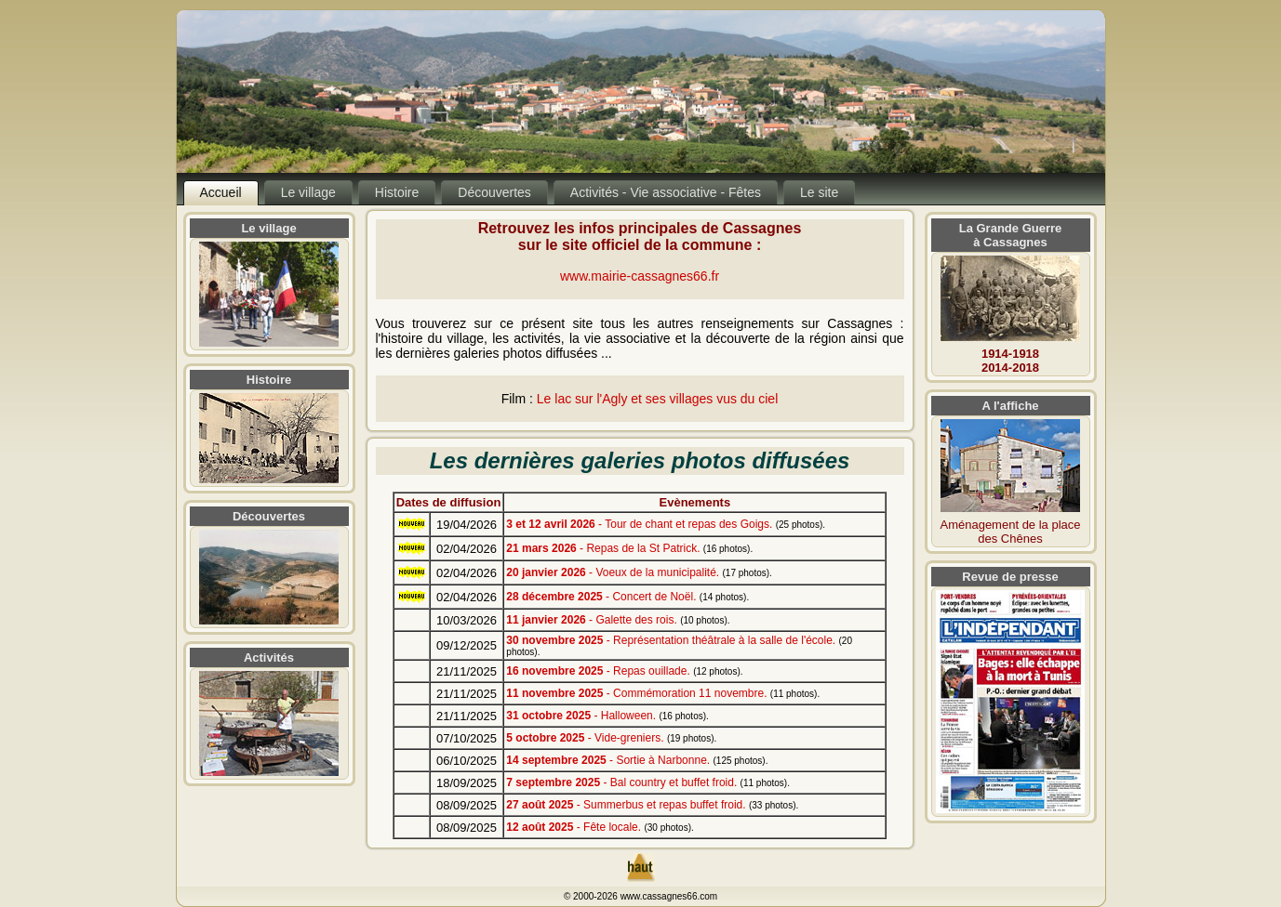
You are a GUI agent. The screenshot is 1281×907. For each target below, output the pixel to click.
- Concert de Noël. (627, 596)
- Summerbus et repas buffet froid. (652, 804)
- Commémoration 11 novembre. (663, 693)
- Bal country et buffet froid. (648, 782)
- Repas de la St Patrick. (629, 548)
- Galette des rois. (617, 619)
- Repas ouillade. (624, 670)
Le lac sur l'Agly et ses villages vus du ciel (657, 398)
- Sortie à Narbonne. (636, 760)
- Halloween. (607, 715)
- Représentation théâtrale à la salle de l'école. (679, 645)
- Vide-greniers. (611, 737)
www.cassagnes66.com (669, 896)
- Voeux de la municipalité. (639, 572)
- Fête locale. (599, 827)
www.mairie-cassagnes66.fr (639, 276)
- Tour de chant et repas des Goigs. (665, 524)
